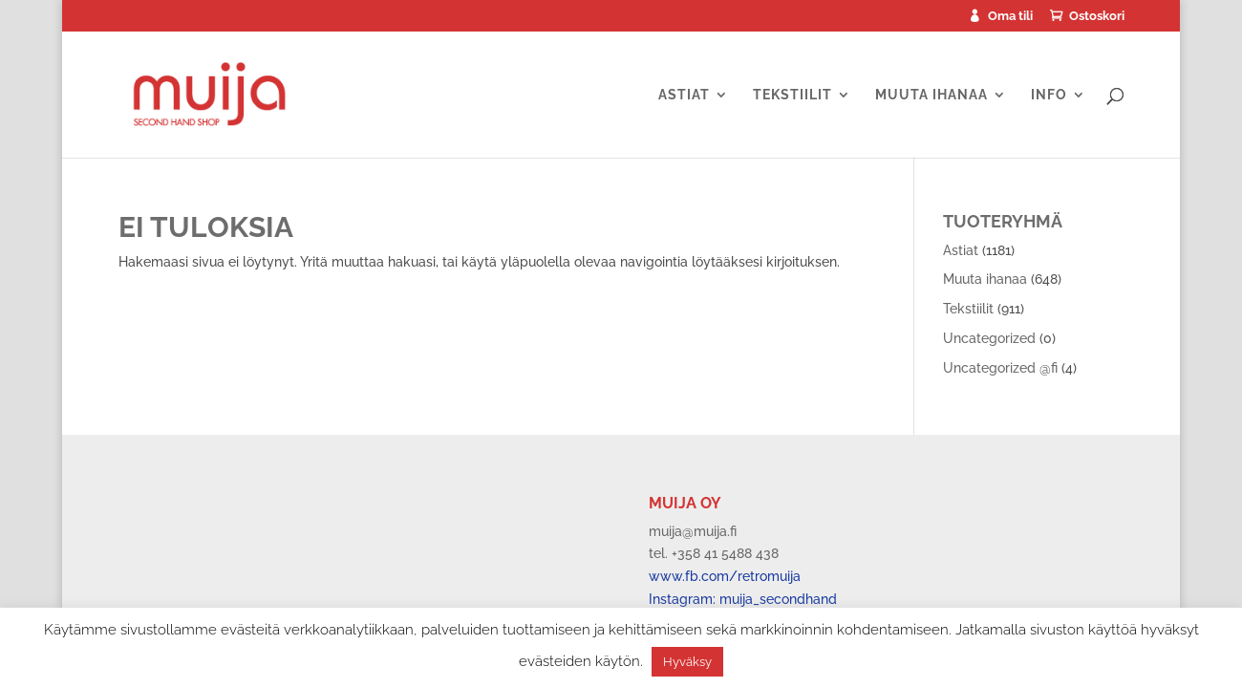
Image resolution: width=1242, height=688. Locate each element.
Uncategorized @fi (1000, 368)
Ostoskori (1096, 16)
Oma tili (1010, 16)
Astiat (684, 95)
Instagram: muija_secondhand (743, 599)
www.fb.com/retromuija (725, 576)
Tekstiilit (792, 95)
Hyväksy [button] (687, 662)
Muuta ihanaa (931, 95)
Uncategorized (989, 338)
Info (1049, 95)
